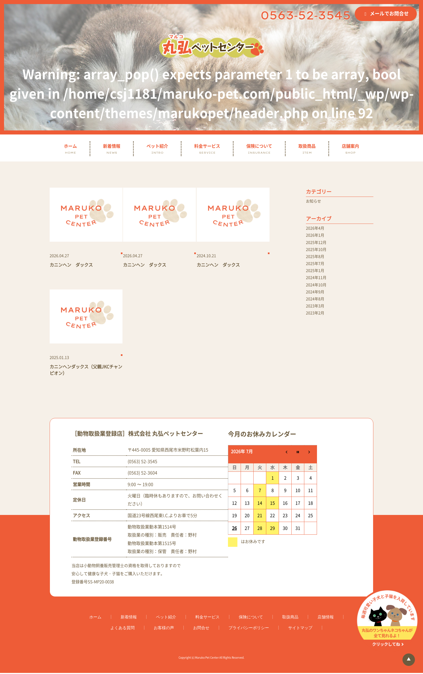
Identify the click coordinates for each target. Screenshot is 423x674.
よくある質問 (122, 629)
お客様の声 (164, 629)
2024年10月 (317, 292)
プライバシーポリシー (248, 629)
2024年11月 (317, 284)
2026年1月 (316, 237)
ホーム (70, 149)
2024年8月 (316, 307)
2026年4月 (316, 229)
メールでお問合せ (389, 13)
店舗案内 (350, 149)
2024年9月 (316, 299)
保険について (259, 149)
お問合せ (201, 629)
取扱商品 (307, 149)
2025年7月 (316, 268)
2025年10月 (317, 253)
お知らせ (314, 201)
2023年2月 (316, 323)
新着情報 (111, 149)
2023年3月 (316, 315)
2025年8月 (316, 260)
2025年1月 (316, 276)
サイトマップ (300, 629)
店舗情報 (326, 618)
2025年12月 (317, 245)
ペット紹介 (157, 149)
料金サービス (207, 149)
